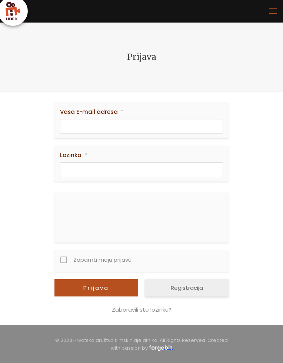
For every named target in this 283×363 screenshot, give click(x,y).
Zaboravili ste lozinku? (142, 309)
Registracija (187, 288)
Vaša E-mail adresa (91, 112)
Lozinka (73, 155)
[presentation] (142, 212)
